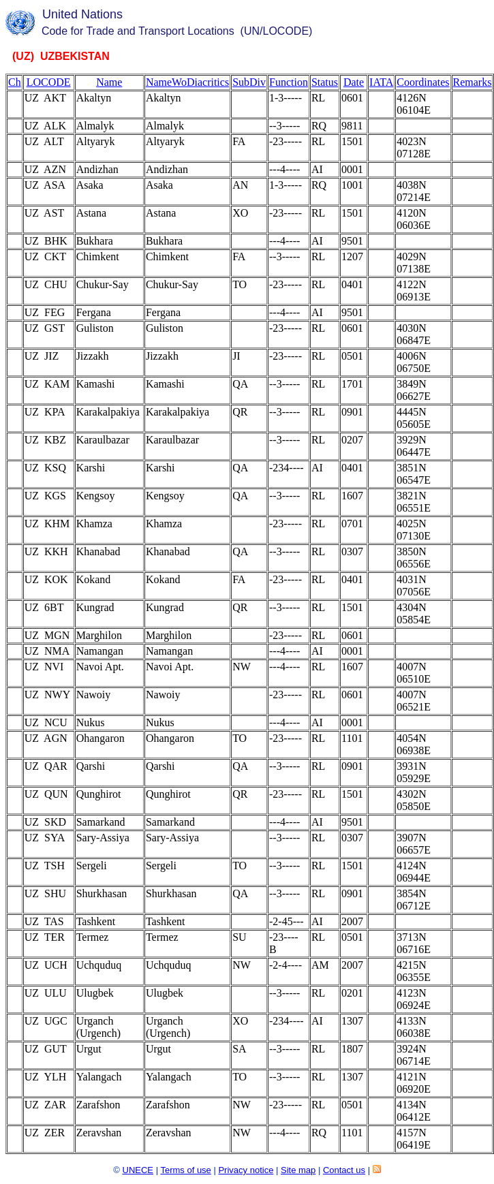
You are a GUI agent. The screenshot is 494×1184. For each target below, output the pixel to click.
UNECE (138, 1170)
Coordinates (423, 82)
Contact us (344, 1170)
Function (288, 82)
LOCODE (49, 82)
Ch (14, 82)
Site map (298, 1170)
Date (353, 82)
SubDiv (249, 82)
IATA (381, 82)
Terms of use (185, 1170)
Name (109, 82)
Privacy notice (245, 1170)
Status (324, 82)
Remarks (472, 82)
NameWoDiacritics (187, 82)
